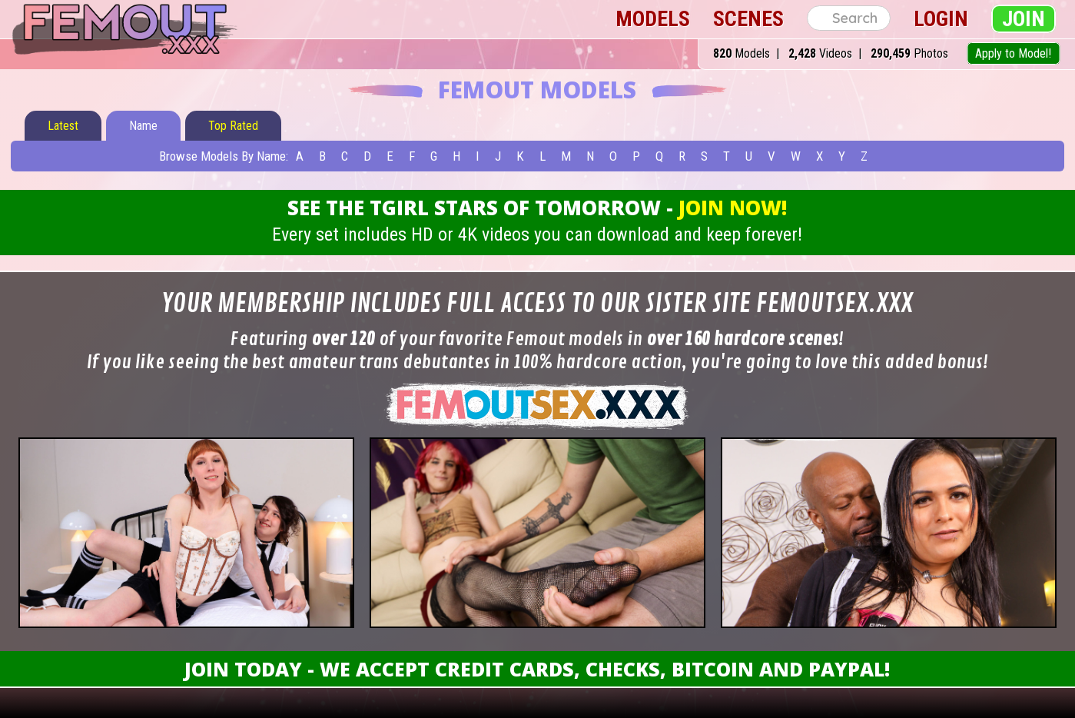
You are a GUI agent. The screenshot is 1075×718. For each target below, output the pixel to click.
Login (941, 19)
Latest (63, 125)
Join (1023, 19)
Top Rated (233, 125)
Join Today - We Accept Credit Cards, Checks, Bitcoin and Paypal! (537, 669)
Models (652, 19)
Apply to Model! (1013, 53)
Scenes (748, 19)
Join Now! (733, 207)
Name (143, 125)
